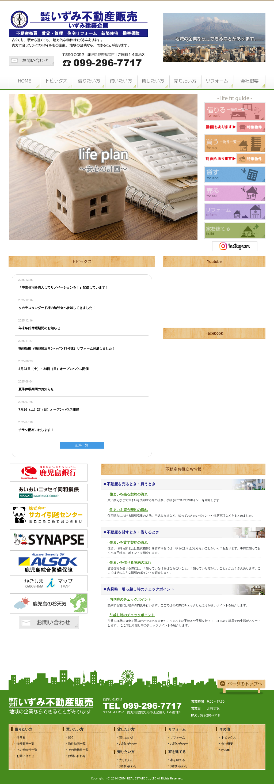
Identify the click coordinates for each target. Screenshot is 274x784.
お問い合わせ (25, 756)
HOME (25, 81)
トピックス (57, 81)
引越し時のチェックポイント (132, 615)
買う (71, 737)
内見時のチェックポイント (130, 599)
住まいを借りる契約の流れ (130, 562)
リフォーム (217, 81)
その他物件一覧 (27, 750)
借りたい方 (89, 81)
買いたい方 (121, 81)
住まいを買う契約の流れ (128, 510)
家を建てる (177, 760)
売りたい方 (185, 81)
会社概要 (249, 81)
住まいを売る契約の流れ (128, 494)
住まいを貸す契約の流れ (128, 542)
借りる (21, 737)
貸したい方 (153, 81)
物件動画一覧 (25, 743)
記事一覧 (81, 445)
